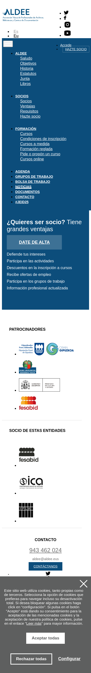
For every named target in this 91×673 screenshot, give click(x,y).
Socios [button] (21, 96)
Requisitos (29, 111)
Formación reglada (36, 149)
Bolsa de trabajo (32, 182)
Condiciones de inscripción (43, 139)
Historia (26, 68)
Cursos (26, 134)
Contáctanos (45, 566)
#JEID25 (21, 202)
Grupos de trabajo (34, 177)
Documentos (27, 192)
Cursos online (32, 159)
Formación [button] (25, 129)
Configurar (69, 658)
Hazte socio (76, 49)
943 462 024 (45, 550)
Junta (25, 79)
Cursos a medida (35, 144)
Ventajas (27, 106)
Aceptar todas (45, 638)
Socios (26, 101)
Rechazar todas (31, 659)
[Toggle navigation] (8, 44)
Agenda (22, 171)
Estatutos (28, 74)
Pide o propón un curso (40, 154)
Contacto (24, 197)
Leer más (33, 623)
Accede (66, 45)
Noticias (23, 187)
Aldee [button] (21, 53)
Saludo (26, 58)
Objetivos (28, 63)
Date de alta (34, 242)
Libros (25, 84)
